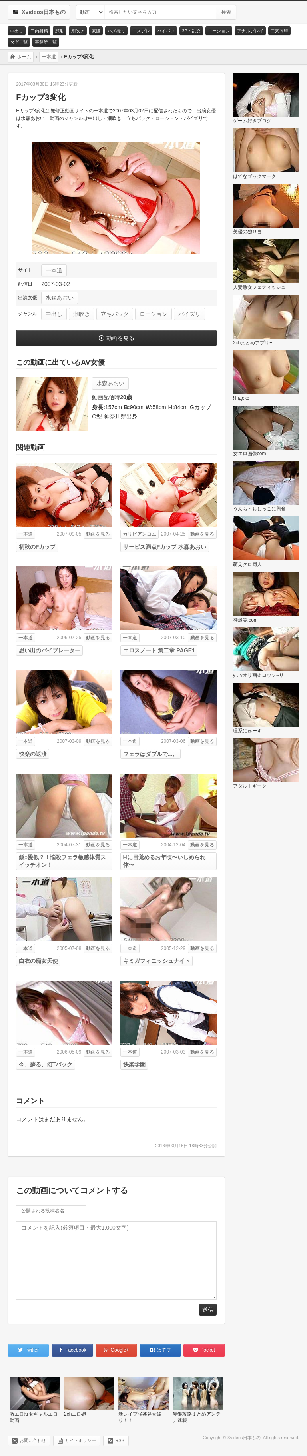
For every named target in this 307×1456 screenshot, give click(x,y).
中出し (16, 30)
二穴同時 (279, 30)
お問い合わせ (33, 1440)
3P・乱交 (191, 30)
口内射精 (39, 30)
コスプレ (141, 30)
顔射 (59, 30)
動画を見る (120, 338)
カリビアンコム (139, 534)
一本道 (54, 270)
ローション (219, 30)
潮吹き (77, 30)
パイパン (166, 30)
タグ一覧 (19, 42)
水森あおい (60, 297)
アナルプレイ (250, 30)
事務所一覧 (46, 42)
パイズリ (189, 314)
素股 (96, 30)
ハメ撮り (116, 30)
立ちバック (115, 314)
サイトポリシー (80, 1440)
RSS (119, 1440)
